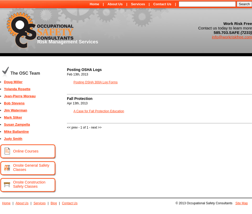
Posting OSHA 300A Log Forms (96, 82)
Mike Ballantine (16, 132)
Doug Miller (13, 82)
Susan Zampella (17, 124)
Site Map (241, 203)
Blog (54, 203)
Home (94, 4)
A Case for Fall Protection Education (99, 111)
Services (138, 4)
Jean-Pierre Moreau (20, 96)
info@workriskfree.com (232, 37)
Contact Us (162, 4)
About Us (115, 4)
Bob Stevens (14, 103)
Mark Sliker (13, 117)
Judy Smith (13, 139)
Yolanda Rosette (17, 89)
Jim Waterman (15, 110)
